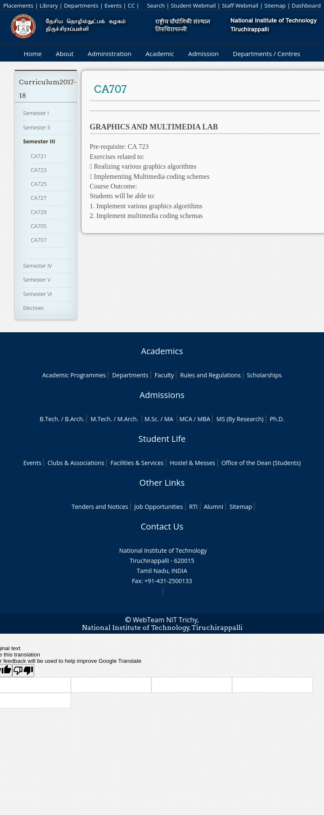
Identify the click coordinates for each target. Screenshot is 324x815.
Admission (203, 53)
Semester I (36, 113)
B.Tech (49, 419)
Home (32, 53)
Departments (81, 5)
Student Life (162, 438)
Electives (33, 308)
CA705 (39, 226)
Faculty (164, 375)
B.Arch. (74, 419)
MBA (204, 419)
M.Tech (101, 419)
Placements (18, 5)
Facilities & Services (137, 463)
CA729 (39, 212)
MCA (185, 419)
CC (131, 5)
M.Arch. (127, 419)
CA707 (39, 240)
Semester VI (37, 294)
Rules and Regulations (210, 375)
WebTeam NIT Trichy (165, 619)
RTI (193, 507)
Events (113, 5)
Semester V (37, 279)
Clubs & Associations (76, 463)
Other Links (161, 482)
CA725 (39, 184)
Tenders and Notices (100, 507)
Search (156, 5)
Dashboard (306, 5)
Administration (110, 53)
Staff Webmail (240, 5)
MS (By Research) (240, 419)
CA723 (39, 170)
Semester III (39, 141)
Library (49, 5)
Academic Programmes (74, 375)
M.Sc (150, 419)
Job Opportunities (158, 507)
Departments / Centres (266, 53)
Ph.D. (277, 419)
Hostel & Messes (192, 463)
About (64, 53)
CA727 (39, 198)
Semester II (36, 127)
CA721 (39, 156)
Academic (160, 53)
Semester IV (37, 265)
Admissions (162, 395)
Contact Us (161, 526)
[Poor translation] (23, 670)
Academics (162, 351)
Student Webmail (193, 5)
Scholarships (264, 375)
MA (168, 419)
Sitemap (275, 5)
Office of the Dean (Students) (261, 463)
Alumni (213, 507)
